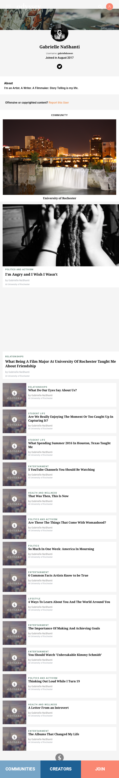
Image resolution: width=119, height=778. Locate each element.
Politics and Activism (19, 269)
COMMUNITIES (20, 769)
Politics (33, 546)
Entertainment (38, 466)
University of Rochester (59, 198)
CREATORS (61, 769)
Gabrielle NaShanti (19, 280)
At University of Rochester (17, 284)
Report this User (59, 102)
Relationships (14, 356)
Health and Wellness (42, 493)
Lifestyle (34, 599)
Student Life (36, 413)
